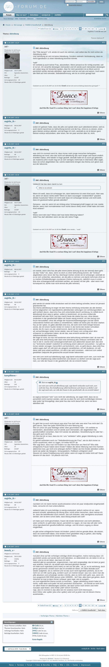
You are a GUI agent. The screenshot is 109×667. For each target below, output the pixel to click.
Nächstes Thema (62, 616)
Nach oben (101, 610)
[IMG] (34, 631)
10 (86, 29)
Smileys (35, 628)
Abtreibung (14, 34)
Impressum (85, 665)
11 (89, 29)
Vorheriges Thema (47, 616)
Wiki (61, 665)
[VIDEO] (35, 633)
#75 (103, 261)
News (11, 665)
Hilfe (101, 2)
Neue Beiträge (8, 19)
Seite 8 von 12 (45, 29)
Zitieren (101, 113)
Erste (55, 29)
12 (93, 29)
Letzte (102, 29)
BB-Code (35, 625)
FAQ (55, 665)
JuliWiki (57, 15)
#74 (103, 175)
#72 (103, 117)
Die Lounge (18, 25)
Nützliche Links (41, 19)
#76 (103, 294)
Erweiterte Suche (100, 18)
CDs (68, 665)
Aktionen (30, 19)
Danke (75, 665)
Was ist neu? (21, 15)
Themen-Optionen (97, 38)
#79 (103, 494)
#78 (103, 414)
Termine (20, 665)
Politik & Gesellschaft (33, 25)
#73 (103, 144)
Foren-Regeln (37, 639)
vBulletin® (51, 658)
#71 (103, 42)
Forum (8, 15)
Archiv (93, 648)
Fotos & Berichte (42, 665)
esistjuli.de (46, 15)
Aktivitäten (34, 15)
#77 (103, 371)
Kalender (22, 19)
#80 (103, 546)
